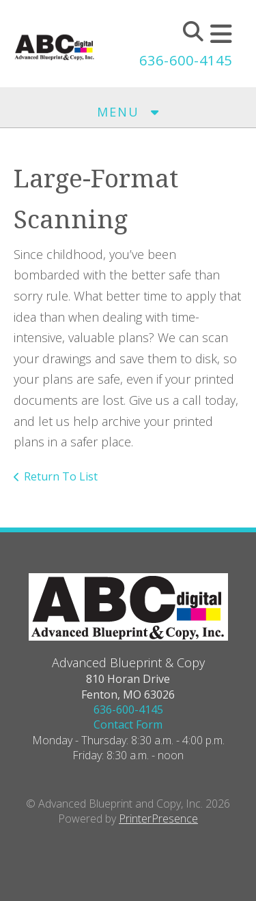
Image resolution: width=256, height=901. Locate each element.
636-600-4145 (185, 60)
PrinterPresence (158, 818)
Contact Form (128, 724)
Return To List (61, 476)
